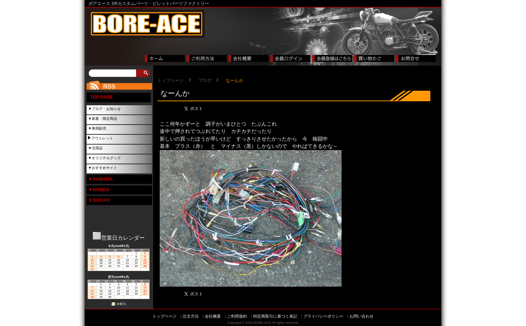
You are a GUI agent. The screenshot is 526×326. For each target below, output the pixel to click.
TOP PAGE (101, 97)
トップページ (171, 80)
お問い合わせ (362, 316)
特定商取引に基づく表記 (275, 316)
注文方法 (191, 316)
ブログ (204, 80)
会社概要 (213, 316)
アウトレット (102, 138)
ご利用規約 (237, 316)
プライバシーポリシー (323, 316)
